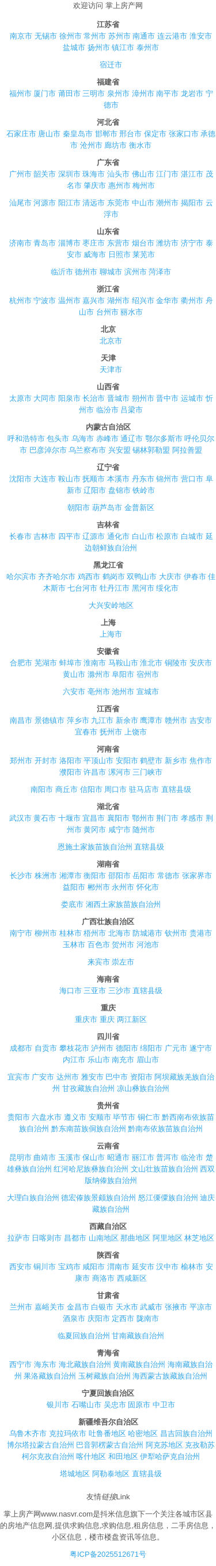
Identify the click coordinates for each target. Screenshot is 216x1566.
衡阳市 (95, 875)
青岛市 (44, 243)
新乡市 (176, 760)
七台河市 (82, 588)
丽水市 (131, 312)
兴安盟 (119, 450)
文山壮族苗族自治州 (164, 1169)
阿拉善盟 (187, 450)
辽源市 (93, 536)
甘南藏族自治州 (138, 1335)
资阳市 (141, 1077)
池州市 (123, 691)
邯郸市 (106, 133)
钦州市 (176, 933)
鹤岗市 (114, 576)
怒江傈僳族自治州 (168, 1197)
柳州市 (46, 933)
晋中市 (167, 398)
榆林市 (192, 1266)
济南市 (20, 243)
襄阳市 (118, 818)
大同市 (44, 398)
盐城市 (74, 47)
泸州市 (102, 1048)
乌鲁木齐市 (28, 1433)
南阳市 (42, 789)
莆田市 (69, 93)
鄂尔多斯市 (164, 438)
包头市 (58, 438)
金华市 (167, 300)
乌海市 (82, 438)
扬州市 (99, 47)
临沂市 (62, 271)
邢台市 (130, 133)
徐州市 (70, 36)
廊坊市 (115, 145)
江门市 (167, 174)
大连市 (44, 478)
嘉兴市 (93, 300)
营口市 (192, 478)
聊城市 (111, 271)
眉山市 (148, 1059)
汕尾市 (20, 202)
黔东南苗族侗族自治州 (88, 1128)
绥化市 (167, 588)
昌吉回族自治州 (186, 1433)
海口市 (70, 990)
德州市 (86, 271)
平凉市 (201, 1307)
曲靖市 (44, 1157)
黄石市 (44, 818)
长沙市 (21, 875)
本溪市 (118, 478)
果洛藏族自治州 (50, 1376)
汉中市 (167, 1266)
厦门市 (44, 93)
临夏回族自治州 (84, 1335)
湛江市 (192, 174)
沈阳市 (20, 478)
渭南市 (118, 1266)
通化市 (118, 536)
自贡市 (46, 1048)
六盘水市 (47, 1117)
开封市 (46, 760)
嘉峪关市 (50, 1307)
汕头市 (118, 174)
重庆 (107, 1019)
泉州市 (118, 93)
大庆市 (170, 576)
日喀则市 (47, 1238)
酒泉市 (74, 1318)
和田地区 (123, 1456)
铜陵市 (176, 662)
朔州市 (143, 398)
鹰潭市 (151, 720)
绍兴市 (143, 300)
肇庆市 (95, 185)
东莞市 (118, 202)
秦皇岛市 (78, 133)
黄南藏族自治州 (139, 1364)
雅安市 (92, 1077)
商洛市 (103, 1278)
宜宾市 (18, 1077)
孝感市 (192, 818)
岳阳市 (143, 875)
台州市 (107, 312)
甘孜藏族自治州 (88, 1088)
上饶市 (135, 732)
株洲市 (46, 875)
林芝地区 (199, 1238)
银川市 (58, 1404)
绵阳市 (151, 1048)
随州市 (143, 829)
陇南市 (148, 1318)
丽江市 (143, 1157)
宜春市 (86, 732)
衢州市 (192, 300)
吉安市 (201, 720)
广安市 (43, 1077)
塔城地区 (75, 1473)
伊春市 (195, 576)
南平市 (167, 93)
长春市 (20, 536)
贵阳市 (18, 1117)
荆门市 (167, 818)
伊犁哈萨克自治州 (170, 1456)
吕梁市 (131, 409)
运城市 (192, 398)
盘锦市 (119, 490)
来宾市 (99, 962)
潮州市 (167, 202)
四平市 (69, 536)
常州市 (95, 36)
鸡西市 (89, 576)
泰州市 (148, 47)
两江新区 (132, 1019)
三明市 (93, 93)
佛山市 (143, 174)
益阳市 (74, 887)
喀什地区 (91, 1456)
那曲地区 (135, 1238)
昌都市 (75, 1238)
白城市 (192, 536)
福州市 (20, 93)
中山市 (143, 202)
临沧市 (192, 1157)
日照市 (119, 254)
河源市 (44, 202)
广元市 (176, 1048)
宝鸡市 (69, 1266)
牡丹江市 (115, 588)
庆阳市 (99, 1318)
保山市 (93, 1157)
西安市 (20, 1266)
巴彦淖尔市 (48, 450)
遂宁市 (201, 1048)
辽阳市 (95, 490)
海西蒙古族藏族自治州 (169, 1376)
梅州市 (143, 185)
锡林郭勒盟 (151, 450)
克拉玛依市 (67, 1433)
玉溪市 (69, 1157)
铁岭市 (143, 490)
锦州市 (167, 478)
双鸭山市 (142, 576)
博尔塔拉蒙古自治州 (40, 1445)
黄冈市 (95, 829)
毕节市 (124, 1117)
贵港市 (201, 933)
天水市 (127, 1307)
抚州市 (111, 732)
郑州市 (21, 760)
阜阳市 (123, 674)
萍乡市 (78, 720)
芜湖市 (46, 662)
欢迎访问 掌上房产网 (108, 5)
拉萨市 (18, 1238)
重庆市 (86, 1019)
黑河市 (143, 588)
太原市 (20, 398)
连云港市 (172, 36)
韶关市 (44, 174)
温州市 (69, 300)
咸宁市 (119, 829)
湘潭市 (70, 875)
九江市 (102, 720)
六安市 (74, 691)
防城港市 (147, 933)
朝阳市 (78, 507)
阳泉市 (69, 398)
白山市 (143, 536)
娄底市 (72, 904)
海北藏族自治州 (85, 1364)
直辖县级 (176, 789)
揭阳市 (192, 202)
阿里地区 (168, 1238)
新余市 (127, 720)
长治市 (93, 398)
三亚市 (95, 990)
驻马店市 (144, 789)
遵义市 (75, 1117)
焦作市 (201, 760)
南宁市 (21, 933)
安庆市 (201, 662)
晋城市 (118, 398)
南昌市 (21, 720)
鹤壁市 (151, 760)
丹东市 (143, 478)
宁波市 (44, 300)
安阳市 (127, 760)
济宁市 (192, 243)
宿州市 (148, 674)
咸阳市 (93, 1266)
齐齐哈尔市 (56, 576)
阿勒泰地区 (111, 1473)
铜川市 (44, 1266)
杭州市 (20, 300)
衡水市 (140, 145)
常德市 (168, 875)
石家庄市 (21, 133)
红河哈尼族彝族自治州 (91, 1169)
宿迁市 (111, 64)
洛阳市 (70, 760)
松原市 (167, 536)
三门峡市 (147, 772)
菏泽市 (160, 271)
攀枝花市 (74, 1048)
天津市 (111, 369)
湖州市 (118, 300)
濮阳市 (70, 772)
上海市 (111, 634)
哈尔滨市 (21, 576)
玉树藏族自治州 (104, 1376)
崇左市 (123, 962)
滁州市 (99, 674)
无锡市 (46, 36)
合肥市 (21, 662)
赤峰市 (107, 438)
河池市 (148, 944)
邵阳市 (119, 875)
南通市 (143, 36)
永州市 (123, 887)
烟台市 (143, 243)
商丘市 (66, 789)
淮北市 (151, 662)
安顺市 (100, 1117)
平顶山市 (98, 760)
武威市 (151, 1307)
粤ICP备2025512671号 (108, 1554)
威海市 (95, 254)
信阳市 (91, 789)
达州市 (67, 1077)
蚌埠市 (70, 662)
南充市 (123, 1059)
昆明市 (20, 1157)
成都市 (21, 1048)
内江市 (74, 1059)
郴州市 (99, 887)
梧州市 (95, 933)
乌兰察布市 (87, 450)
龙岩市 (192, 93)
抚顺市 (93, 478)
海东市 (45, 1364)
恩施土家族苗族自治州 (95, 847)
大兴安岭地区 (111, 605)
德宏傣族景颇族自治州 (98, 1197)
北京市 (111, 340)
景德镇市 (50, 720)
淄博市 (69, 243)
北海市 (119, 933)
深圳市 (69, 174)
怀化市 (148, 887)
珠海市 (93, 174)
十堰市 (69, 818)
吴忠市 (115, 1404)
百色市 (99, 944)
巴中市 (116, 1077)
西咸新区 (132, 1278)
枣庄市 (93, 243)
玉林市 (74, 944)
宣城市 (148, 691)
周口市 (115, 789)
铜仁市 (149, 1117)
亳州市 (99, 691)
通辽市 (131, 438)
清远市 (93, 202)
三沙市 (119, 990)
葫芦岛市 (107, 507)
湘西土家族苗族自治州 (123, 904)
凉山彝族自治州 (143, 1088)
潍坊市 (167, 243)
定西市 (123, 1318)
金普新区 (139, 507)
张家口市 (184, 133)
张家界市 (197, 875)
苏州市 (119, 36)
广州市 (20, 174)
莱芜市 (143, 254)
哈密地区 (143, 1433)
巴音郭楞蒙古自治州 (109, 1445)
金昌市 (78, 1307)
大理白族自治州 (33, 1197)
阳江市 (69, 202)
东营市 (118, 243)
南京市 (21, 36)
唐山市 (49, 133)
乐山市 (99, 1059)
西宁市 (20, 1364)
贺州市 (123, 944)
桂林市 (70, 933)
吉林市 (44, 536)
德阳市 (127, 1048)
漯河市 (119, 772)
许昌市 (95, 772)
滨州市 (135, 271)
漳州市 (143, 93)
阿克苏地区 (164, 1445)
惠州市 (119, 185)
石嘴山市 (86, 1404)
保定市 (155, 133)
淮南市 (95, 662)
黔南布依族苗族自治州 (165, 1128)
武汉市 (20, 818)
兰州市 (21, 1307)
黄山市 (74, 674)
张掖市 (176, 1307)
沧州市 (91, 145)
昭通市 (118, 1157)
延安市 (143, 1266)
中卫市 (164, 1404)
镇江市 (123, 47)
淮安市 (201, 36)
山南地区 (104, 1238)
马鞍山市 (123, 662)
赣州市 (176, 720)
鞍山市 (69, 478)
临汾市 (107, 409)
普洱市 (167, 1157)
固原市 (139, 1404)
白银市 (102, 1307)
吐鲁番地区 (107, 1433)
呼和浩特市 (26, 438)
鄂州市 (143, 818)
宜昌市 (93, 818)
